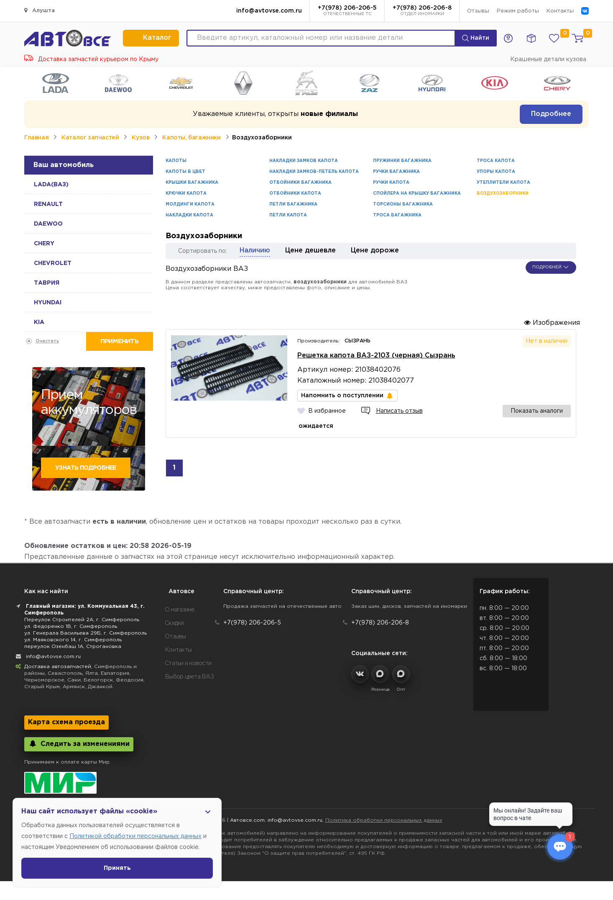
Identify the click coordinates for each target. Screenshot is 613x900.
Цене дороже (375, 250)
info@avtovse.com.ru (269, 10)
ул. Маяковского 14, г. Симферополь (73, 640)
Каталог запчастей (90, 137)
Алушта (39, 10)
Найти (475, 38)
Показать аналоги (537, 411)
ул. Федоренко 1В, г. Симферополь (70, 626)
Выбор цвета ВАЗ (189, 676)
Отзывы (478, 11)
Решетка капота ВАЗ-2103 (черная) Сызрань (376, 355)
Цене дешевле (310, 250)
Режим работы (518, 11)
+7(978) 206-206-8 (422, 11)
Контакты (560, 11)
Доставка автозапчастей (57, 666)
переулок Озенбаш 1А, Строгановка (72, 646)
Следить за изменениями (79, 743)
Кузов (140, 137)
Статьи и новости (188, 663)
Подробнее (551, 114)
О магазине (180, 609)
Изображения (552, 322)
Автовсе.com (247, 820)
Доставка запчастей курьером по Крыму (91, 59)
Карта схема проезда (66, 722)
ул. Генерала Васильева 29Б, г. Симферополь (85, 633)
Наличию (255, 250)
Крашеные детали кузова (548, 59)
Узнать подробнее (85, 468)
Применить (119, 341)
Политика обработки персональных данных (383, 820)
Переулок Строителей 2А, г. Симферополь (81, 619)
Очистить (47, 341)
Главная (36, 137)
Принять (117, 868)
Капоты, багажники (191, 137)
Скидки (174, 623)
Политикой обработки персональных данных (135, 836)
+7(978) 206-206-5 (347, 11)
